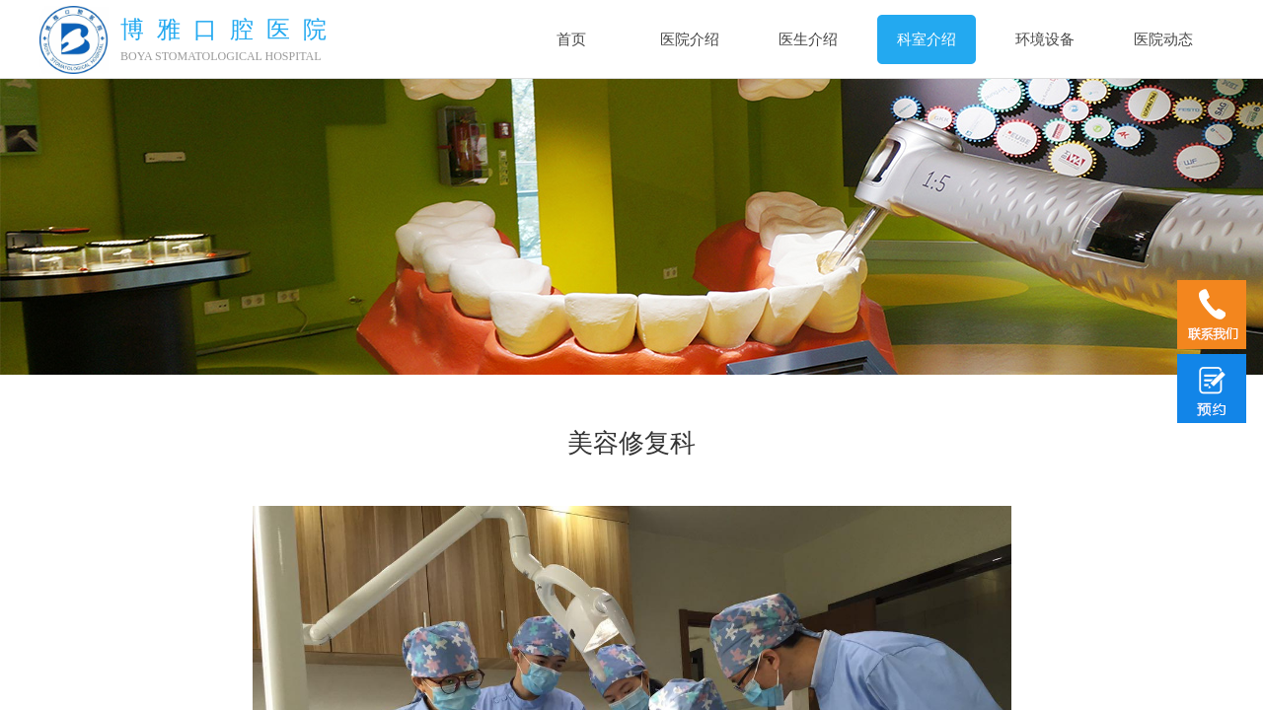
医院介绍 (689, 39)
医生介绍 (808, 39)
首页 (571, 39)
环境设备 (1045, 39)
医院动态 (1163, 39)
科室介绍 (926, 39)
